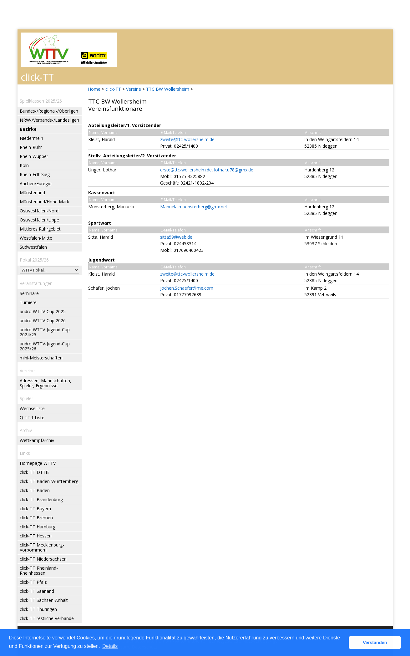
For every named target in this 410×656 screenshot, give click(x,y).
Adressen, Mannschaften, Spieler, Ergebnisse (45, 383)
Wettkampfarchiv (37, 440)
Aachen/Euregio (36, 183)
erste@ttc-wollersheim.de (186, 170)
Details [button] (110, 646)
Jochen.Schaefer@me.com (186, 288)
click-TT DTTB (34, 472)
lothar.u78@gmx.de (233, 170)
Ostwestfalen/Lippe (39, 220)
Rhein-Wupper (34, 156)
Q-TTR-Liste (32, 417)
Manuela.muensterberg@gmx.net (193, 207)
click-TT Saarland (37, 591)
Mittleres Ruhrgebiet (40, 229)
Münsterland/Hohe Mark (44, 202)
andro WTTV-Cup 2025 (43, 311)
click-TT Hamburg (37, 527)
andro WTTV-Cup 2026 (43, 320)
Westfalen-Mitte (36, 238)
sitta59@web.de (176, 237)
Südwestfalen (33, 247)
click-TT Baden (35, 490)
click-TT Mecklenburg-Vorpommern (42, 547)
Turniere (28, 302)
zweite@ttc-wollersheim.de (187, 139)
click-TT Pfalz (33, 582)
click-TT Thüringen (38, 609)
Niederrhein (31, 138)
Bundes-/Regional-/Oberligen (49, 111)
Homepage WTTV (38, 463)
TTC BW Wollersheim (167, 89)
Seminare (29, 293)
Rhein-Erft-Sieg (35, 174)
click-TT (113, 89)
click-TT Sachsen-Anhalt (44, 600)
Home (94, 89)
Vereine (133, 89)
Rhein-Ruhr (31, 147)
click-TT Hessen (36, 536)
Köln (24, 165)
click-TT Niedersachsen (43, 559)
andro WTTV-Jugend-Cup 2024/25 (45, 332)
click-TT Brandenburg (41, 499)
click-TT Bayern (35, 508)
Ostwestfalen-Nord (39, 211)
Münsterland (32, 193)
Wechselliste (32, 408)
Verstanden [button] (375, 642)
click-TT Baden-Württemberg (49, 481)
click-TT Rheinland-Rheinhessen (39, 570)
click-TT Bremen (36, 518)
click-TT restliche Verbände (47, 618)
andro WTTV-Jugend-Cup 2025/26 (45, 346)
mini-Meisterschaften (41, 358)
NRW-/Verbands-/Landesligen (49, 120)
